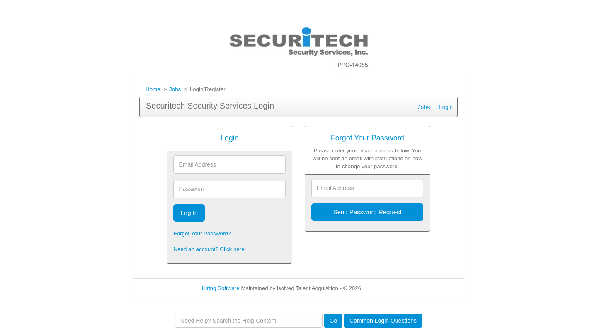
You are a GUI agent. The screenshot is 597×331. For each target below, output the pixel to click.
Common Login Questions (383, 320)
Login (446, 107)
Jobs (175, 89)
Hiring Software (221, 288)
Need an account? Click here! (209, 249)
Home (153, 89)
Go (333, 320)
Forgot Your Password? (202, 233)
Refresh (386, 288)
